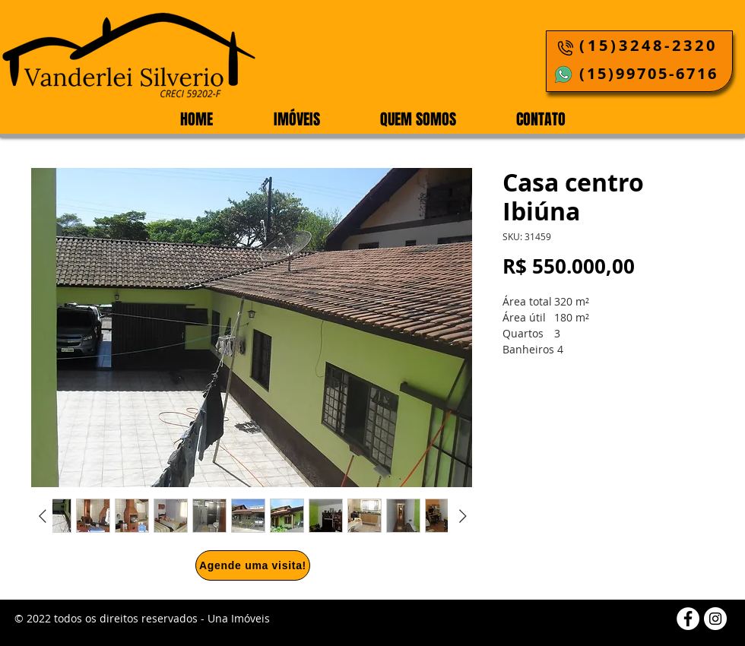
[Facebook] (688, 618)
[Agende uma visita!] (252, 565)
